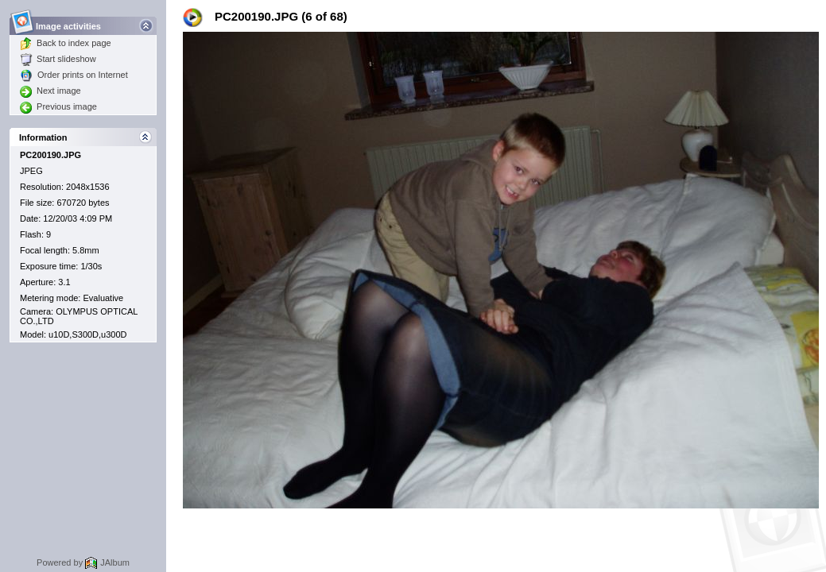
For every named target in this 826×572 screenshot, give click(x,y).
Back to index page (65, 43)
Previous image (58, 106)
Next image (50, 90)
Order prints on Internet (74, 74)
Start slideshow (58, 59)
